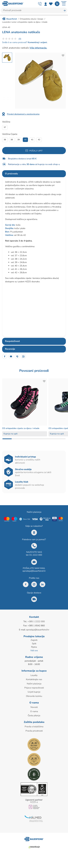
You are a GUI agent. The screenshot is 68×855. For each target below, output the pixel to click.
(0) (20, 38)
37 (5, 127)
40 (25, 139)
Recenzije (10, 349)
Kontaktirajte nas (34, 679)
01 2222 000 (35, 554)
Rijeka (34, 646)
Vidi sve (34, 650)
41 (32, 139)
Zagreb (34, 640)
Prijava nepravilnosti (34, 687)
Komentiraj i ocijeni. (37, 42)
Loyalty (34, 674)
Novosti (34, 706)
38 (12, 139)
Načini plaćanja (34, 683)
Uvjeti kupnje (34, 691)
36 (5, 139)
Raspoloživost (12, 341)
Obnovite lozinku (34, 695)
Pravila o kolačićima (34, 725)
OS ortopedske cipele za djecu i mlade (21, 428)
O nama (34, 710)
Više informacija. (38, 47)
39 (18, 139)
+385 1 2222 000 (36, 621)
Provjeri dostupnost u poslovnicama (23, 114)
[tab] (34, 173)
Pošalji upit (35, 150)
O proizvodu (11, 173)
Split (34, 643)
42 (39, 139)
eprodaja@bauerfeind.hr (34, 570)
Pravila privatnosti (34, 729)
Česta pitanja (34, 714)
